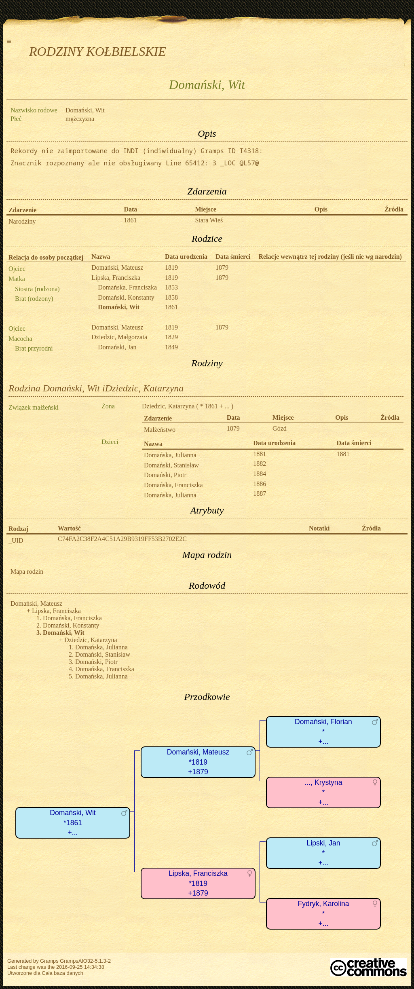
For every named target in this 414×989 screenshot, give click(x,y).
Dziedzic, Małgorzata (119, 337)
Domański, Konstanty (126, 297)
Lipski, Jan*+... (323, 853)
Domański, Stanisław (171, 465)
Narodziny (22, 221)
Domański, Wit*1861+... (72, 823)
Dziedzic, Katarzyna (168, 406)
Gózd (279, 428)
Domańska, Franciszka (127, 287)
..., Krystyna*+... (323, 792)
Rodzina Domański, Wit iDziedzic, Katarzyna (96, 388)
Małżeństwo (159, 429)
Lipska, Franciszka (115, 277)
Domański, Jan (117, 347)
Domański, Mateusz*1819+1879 (198, 762)
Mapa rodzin (27, 571)
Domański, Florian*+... (323, 732)
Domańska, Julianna (170, 455)
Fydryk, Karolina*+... (323, 914)
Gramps (49, 961)
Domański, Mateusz (117, 267)
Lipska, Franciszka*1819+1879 (198, 883)
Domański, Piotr (165, 474)
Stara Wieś (209, 220)
